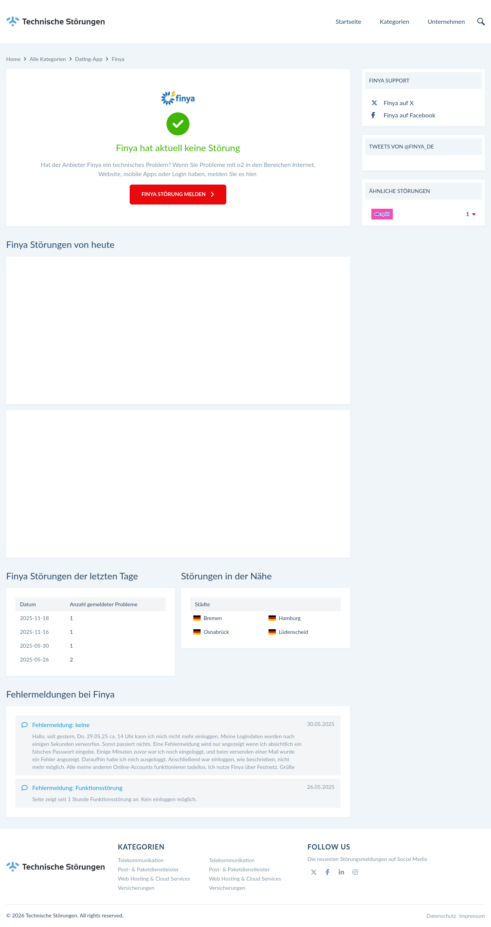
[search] (481, 21)
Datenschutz (441, 916)
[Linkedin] (341, 873)
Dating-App (88, 59)
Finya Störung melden (177, 194)
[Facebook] (327, 873)
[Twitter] (314, 873)
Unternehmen (446, 21)
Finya (118, 59)
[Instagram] (355, 873)
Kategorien (394, 21)
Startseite (348, 21)
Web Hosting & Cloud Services (154, 879)
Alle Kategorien (48, 59)
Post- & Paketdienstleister (148, 870)
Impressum (472, 916)
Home (13, 59)
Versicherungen (136, 888)
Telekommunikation (141, 861)
